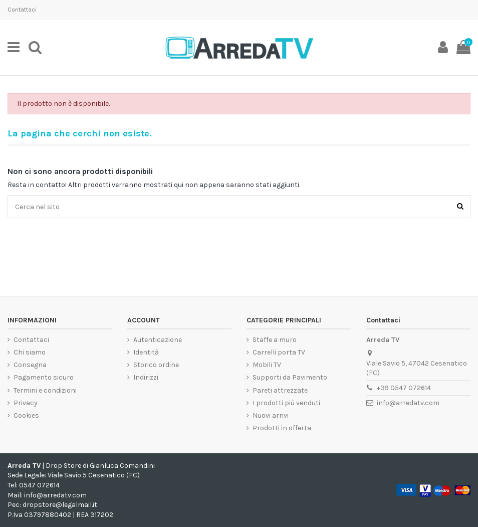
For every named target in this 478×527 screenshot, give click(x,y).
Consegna (30, 365)
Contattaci (22, 9)
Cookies (26, 415)
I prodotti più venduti (286, 403)
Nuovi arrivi (271, 415)
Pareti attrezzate (280, 390)
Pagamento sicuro (44, 377)
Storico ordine (156, 365)
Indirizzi (145, 377)
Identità (146, 352)
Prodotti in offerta (282, 428)
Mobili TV (267, 365)
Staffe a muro (275, 339)
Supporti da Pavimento (290, 377)
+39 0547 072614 (404, 388)
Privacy (26, 403)
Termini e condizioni (45, 390)
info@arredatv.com (408, 403)
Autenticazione (157, 339)
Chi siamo (30, 352)
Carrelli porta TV (279, 352)
